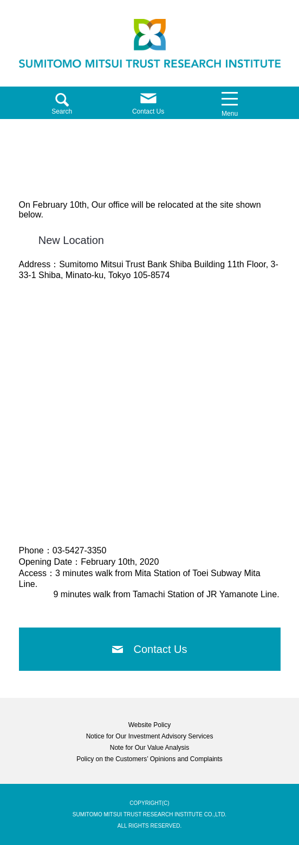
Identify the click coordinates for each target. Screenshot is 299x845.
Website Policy (149, 725)
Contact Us (160, 649)
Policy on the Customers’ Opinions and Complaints (149, 759)
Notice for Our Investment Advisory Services (149, 736)
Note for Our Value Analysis (150, 747)
